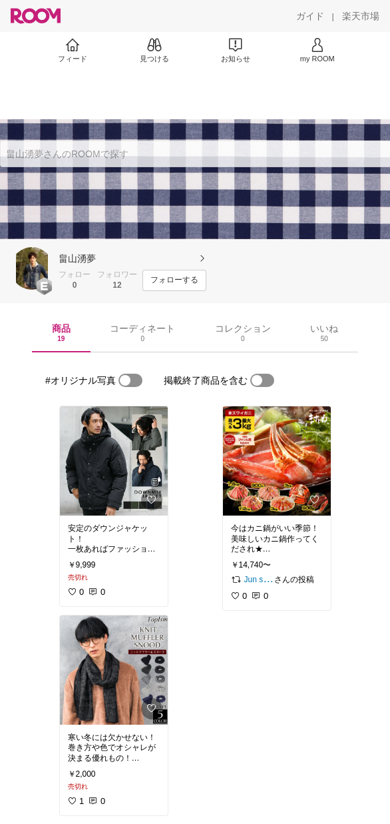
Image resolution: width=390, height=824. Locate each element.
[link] (114, 461)
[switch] (130, 380)
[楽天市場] (360, 16)
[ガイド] (310, 16)
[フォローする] (174, 280)
